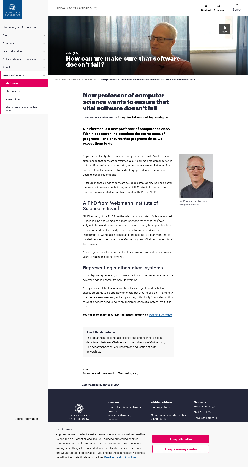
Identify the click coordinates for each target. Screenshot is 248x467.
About (6, 67)
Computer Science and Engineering (143, 117)
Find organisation (161, 407)
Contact (206, 8)
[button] (237, 8)
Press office (13, 99)
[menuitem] (206, 8)
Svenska (219, 8)
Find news (12, 83)
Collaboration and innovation (20, 59)
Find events (13, 91)
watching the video (160, 314)
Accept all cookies (181, 439)
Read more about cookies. (120, 457)
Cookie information (27, 418)
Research (8, 43)
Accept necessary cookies (181, 449)
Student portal (204, 406)
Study (6, 35)
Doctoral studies (12, 51)
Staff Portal (203, 412)
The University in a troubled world (22, 108)
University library (206, 418)
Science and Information (110, 373)
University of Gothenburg (20, 27)
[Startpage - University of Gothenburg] (24, 11)
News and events (13, 75)
